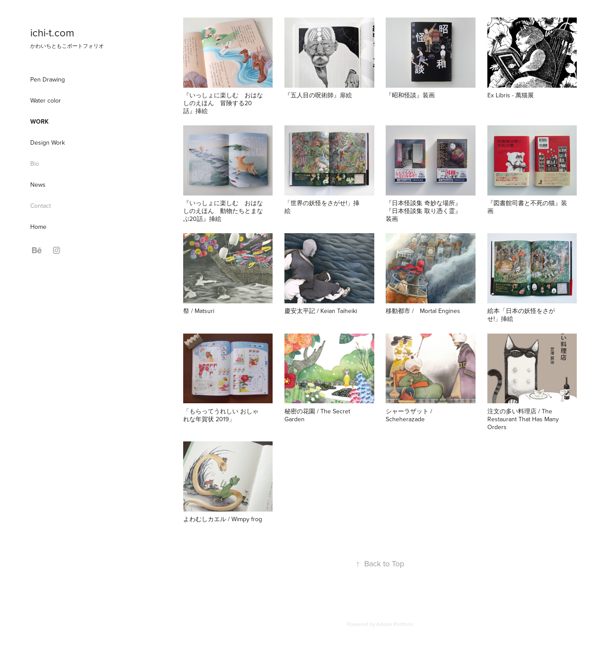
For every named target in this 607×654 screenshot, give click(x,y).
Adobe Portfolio (394, 624)
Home (38, 226)
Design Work (47, 142)
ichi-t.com (52, 32)
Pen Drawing (47, 79)
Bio (34, 163)
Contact (40, 205)
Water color (45, 100)
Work (39, 121)
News (38, 184)
